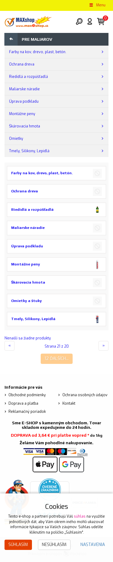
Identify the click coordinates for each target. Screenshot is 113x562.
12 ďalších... (57, 358)
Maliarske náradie (24, 89)
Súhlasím (18, 545)
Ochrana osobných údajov (85, 395)
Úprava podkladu (24, 101)
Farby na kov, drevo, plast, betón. (37, 52)
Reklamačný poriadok (27, 411)
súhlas (80, 516)
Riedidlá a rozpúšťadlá (28, 76)
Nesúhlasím (54, 545)
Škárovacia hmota (24, 126)
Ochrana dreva (21, 64)
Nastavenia (92, 545)
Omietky (16, 138)
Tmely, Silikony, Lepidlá (29, 151)
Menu (97, 5)
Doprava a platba (23, 403)
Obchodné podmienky (27, 395)
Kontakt (68, 403)
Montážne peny (22, 113)
